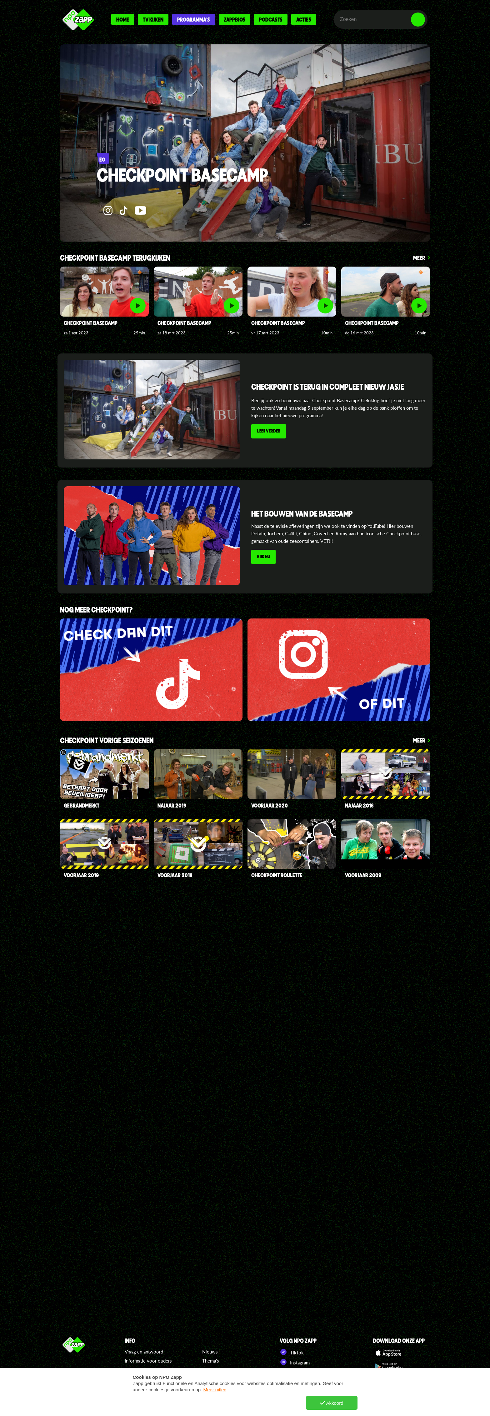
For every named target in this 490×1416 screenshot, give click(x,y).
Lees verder (269, 432)
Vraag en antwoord (144, 1351)
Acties (303, 19)
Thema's (210, 1360)
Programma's (193, 19)
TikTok (292, 1352)
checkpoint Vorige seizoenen (107, 741)
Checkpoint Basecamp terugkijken (115, 258)
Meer (419, 257)
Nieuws (210, 1351)
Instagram (295, 1362)
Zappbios (234, 19)
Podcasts (270, 19)
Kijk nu (264, 557)
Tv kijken (153, 19)
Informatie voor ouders (148, 1360)
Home (122, 19)
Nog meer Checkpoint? (96, 610)
